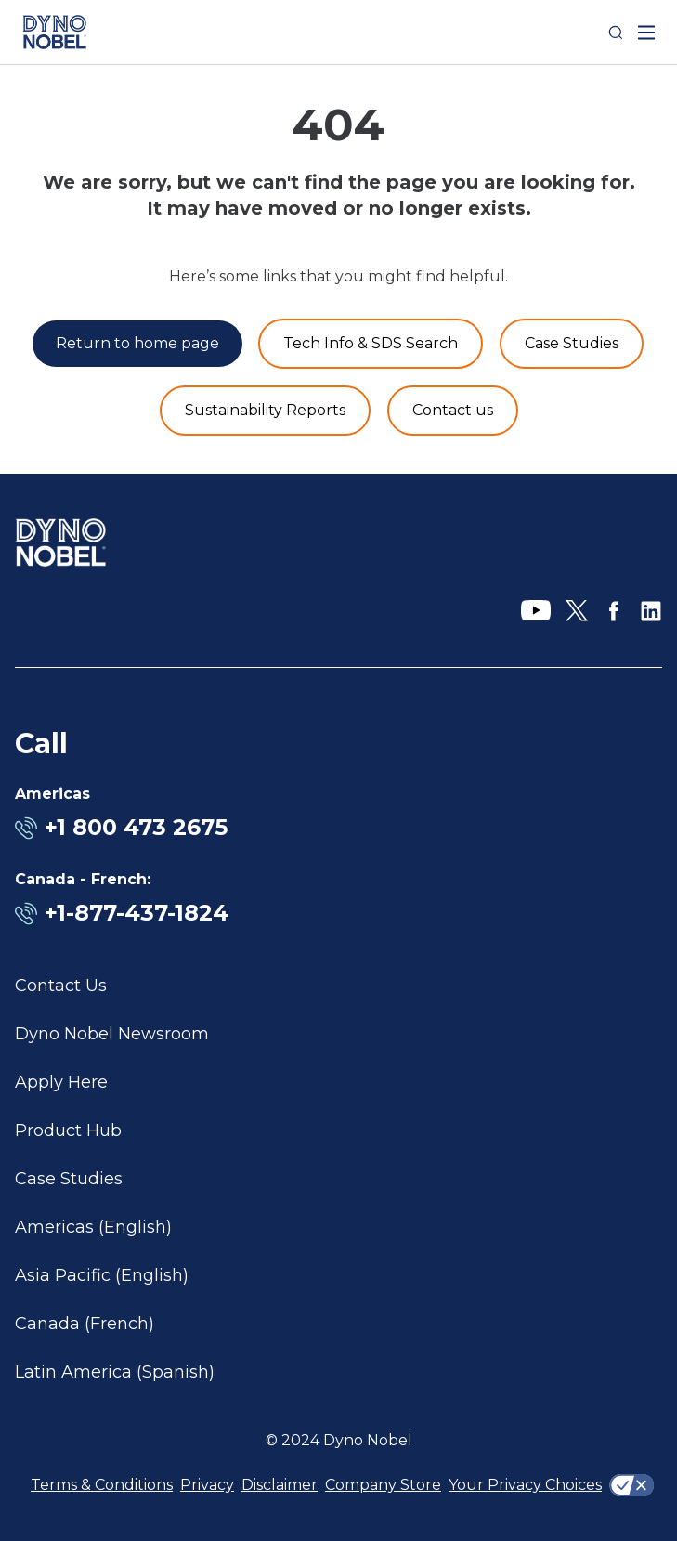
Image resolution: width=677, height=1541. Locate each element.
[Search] (615, 32)
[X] (577, 611)
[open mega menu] (646, 32)
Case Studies (69, 1179)
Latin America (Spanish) (115, 1372)
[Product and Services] (370, 344)
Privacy (207, 1485)
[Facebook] (614, 611)
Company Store (383, 1485)
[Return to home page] (137, 343)
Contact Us (61, 985)
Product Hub (68, 1130)
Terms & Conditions (102, 1485)
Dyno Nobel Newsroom (112, 1034)
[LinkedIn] (651, 611)
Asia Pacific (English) (102, 1275)
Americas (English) (93, 1227)
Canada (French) (84, 1323)
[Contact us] (452, 410)
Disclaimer (279, 1485)
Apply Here (61, 1082)
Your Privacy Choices (525, 1485)
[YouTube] (536, 611)
